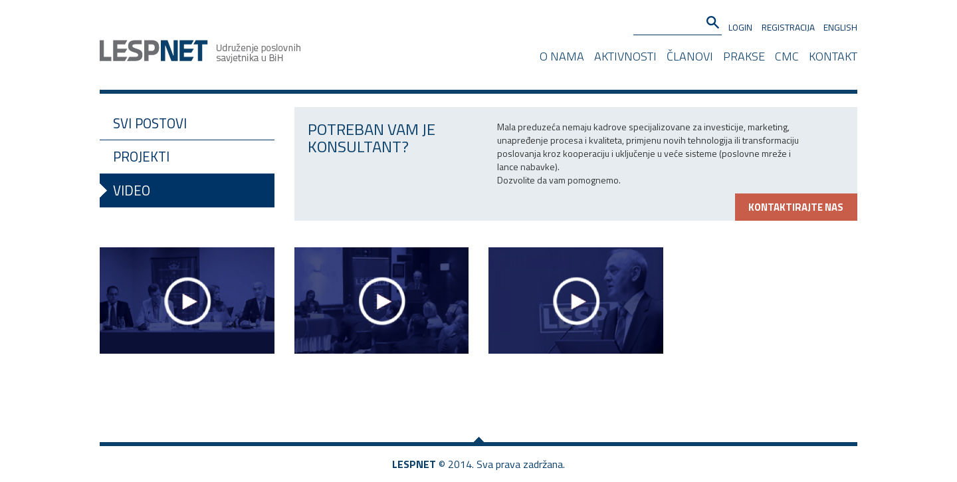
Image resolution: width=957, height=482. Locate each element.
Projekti (141, 156)
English (840, 27)
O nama (562, 55)
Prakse (744, 55)
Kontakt (833, 55)
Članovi (690, 55)
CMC (787, 55)
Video (131, 190)
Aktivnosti (625, 55)
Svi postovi (150, 123)
